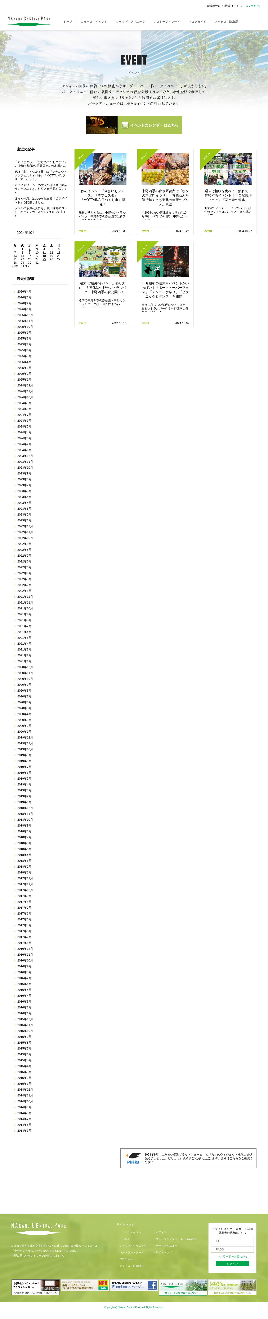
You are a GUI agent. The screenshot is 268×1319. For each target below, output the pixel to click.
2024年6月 (24, 420)
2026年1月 (24, 309)
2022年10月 (25, 538)
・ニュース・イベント (130, 1232)
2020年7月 (24, 696)
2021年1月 (24, 661)
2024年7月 (24, 414)
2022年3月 (24, 579)
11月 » (25, 266)
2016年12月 (25, 948)
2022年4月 (24, 573)
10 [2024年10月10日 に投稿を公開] (37, 252)
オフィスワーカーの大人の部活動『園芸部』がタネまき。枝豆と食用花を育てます (40, 188)
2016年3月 (24, 1001)
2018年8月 (24, 831)
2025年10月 (25, 326)
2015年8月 (24, 1042)
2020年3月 (24, 720)
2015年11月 (25, 1025)
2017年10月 (25, 890)
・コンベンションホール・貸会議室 (174, 1239)
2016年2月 (24, 1007)
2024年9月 (24, 403)
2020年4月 (24, 714)
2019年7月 (24, 766)
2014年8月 (24, 1113)
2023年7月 (24, 485)
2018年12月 (25, 808)
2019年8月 (24, 761)
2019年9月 (24, 755)
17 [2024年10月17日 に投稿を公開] (37, 256)
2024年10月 (25, 397)
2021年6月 (24, 632)
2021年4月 (24, 643)
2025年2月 (24, 373)
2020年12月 (25, 667)
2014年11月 (25, 1095)
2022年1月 (24, 590)
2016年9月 (24, 966)
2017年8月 (24, 901)
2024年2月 (24, 444)
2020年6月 (24, 702)
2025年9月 (24, 332)
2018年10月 (25, 819)
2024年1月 (24, 450)
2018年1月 (24, 872)
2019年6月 (24, 772)
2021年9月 (24, 614)
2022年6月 (24, 561)
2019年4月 (24, 784)
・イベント (123, 1239)
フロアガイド (197, 21)
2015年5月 (24, 1060)
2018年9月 (24, 825)
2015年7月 (24, 1048)
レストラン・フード (166, 21)
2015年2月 (24, 1077)
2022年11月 (25, 532)
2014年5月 (24, 1130)
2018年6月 (24, 843)
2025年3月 (24, 367)
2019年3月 (24, 790)
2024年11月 (25, 391)
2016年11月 (25, 954)
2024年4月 (24, 432)
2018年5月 (24, 849)
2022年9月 (24, 543)
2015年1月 (24, 1083)
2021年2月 (24, 655)
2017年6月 (24, 913)
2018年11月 (25, 813)
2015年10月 (25, 1031)
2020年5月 (24, 708)
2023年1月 (24, 520)
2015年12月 (25, 1019)
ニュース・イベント (94, 21)
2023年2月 (24, 514)
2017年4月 (24, 925)
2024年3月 (24, 438)
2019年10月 (25, 749)
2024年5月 (24, 426)
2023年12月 (25, 455)
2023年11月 (25, 461)
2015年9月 (24, 1036)
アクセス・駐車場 (226, 21)
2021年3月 (24, 649)
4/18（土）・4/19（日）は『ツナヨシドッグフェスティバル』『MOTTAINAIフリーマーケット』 (40, 175)
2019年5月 (24, 778)
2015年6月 (24, 1054)
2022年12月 (25, 526)
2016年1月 (24, 1013)
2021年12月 (25, 596)
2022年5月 (24, 567)
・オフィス (159, 1232)
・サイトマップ (162, 1252)
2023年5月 (24, 497)
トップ (67, 21)
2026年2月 (24, 303)
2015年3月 (24, 1072)
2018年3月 (24, 860)
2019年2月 (24, 796)
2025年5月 (24, 356)
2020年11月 (25, 673)
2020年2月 (24, 725)
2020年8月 (24, 690)
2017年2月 (24, 937)
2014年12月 (25, 1089)
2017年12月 (25, 878)
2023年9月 (24, 473)
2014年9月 (24, 1107)
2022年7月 (24, 555)
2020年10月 (25, 678)
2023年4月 (24, 502)
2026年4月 (24, 291)
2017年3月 (24, 931)
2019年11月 (25, 743)
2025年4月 (24, 362)
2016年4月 (24, 995)
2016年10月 (25, 960)
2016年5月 (24, 989)
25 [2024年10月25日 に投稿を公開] (44, 259)
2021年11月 (25, 602)
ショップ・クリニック (130, 21)
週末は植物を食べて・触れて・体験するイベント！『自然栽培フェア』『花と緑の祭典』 (228, 195)
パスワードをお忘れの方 (232, 1256)
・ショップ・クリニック (132, 1245)
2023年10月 (25, 467)
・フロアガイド (126, 1259)
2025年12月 (25, 315)
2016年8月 (24, 972)
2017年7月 (24, 907)
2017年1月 (24, 943)
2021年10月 (25, 608)
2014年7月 (24, 1119)
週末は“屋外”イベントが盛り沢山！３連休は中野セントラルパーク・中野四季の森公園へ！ (102, 287)
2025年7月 (24, 344)
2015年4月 (24, 1066)
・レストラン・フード (130, 1252)
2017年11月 (25, 884)
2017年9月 (24, 896)
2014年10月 (25, 1101)
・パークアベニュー (165, 1245)
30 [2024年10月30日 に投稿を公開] (29, 262)
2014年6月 (24, 1124)
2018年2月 (24, 866)
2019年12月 (25, 737)
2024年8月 (24, 409)
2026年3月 (24, 297)
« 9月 (15, 266)
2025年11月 (25, 321)
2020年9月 (24, 684)
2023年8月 (24, 479)
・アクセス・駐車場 (129, 1266)
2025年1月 (24, 379)
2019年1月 (24, 802)
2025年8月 (24, 338)
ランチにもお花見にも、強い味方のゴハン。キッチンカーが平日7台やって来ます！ (40, 211)
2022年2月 (24, 585)
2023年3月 (24, 508)
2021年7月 (24, 626)
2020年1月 (24, 731)
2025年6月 (24, 350)
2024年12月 (25, 385)
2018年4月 (24, 854)
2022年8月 (24, 549)
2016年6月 (24, 984)
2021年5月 (24, 637)
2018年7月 (24, 837)
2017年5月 (24, 919)
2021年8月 (24, 620)
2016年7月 (24, 978)
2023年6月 (24, 491)
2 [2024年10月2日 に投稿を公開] (30, 249)
